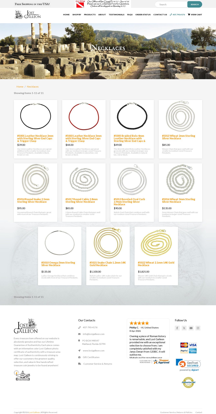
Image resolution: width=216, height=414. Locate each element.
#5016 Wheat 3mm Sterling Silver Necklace (178, 207)
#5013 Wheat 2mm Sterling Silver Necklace (178, 144)
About (102, 15)
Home (66, 15)
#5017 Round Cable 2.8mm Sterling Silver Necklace (82, 207)
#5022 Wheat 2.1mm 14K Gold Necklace (156, 271)
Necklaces (33, 93)
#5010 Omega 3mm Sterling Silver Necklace (58, 271)
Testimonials (116, 15)
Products (89, 15)
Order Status (142, 15)
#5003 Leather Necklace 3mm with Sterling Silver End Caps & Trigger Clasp (84, 145)
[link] (188, 372)
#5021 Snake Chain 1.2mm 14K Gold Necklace (108, 271)
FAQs (129, 15)
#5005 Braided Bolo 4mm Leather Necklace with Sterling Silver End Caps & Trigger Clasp (129, 146)
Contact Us (160, 15)
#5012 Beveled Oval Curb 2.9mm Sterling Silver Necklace (129, 209)
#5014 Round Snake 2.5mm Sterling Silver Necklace (33, 207)
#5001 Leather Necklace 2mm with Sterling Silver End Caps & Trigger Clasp (35, 145)
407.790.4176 (177, 15)
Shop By (76, 15)
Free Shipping (32, 4)
